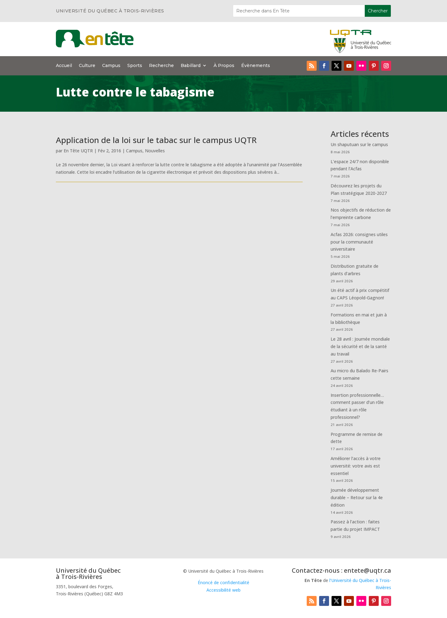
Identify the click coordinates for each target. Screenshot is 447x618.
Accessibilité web (223, 590)
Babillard (191, 65)
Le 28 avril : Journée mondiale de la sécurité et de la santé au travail (360, 346)
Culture (87, 65)
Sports (134, 65)
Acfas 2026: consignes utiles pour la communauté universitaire (359, 241)
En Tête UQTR (78, 151)
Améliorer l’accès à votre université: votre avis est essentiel (356, 465)
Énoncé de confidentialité (223, 582)
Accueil (64, 65)
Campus (111, 65)
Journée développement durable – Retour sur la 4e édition (357, 497)
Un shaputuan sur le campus (359, 144)
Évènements (255, 65)
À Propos (224, 65)
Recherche (161, 65)
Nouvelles (155, 151)
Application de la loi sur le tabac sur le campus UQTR (156, 140)
